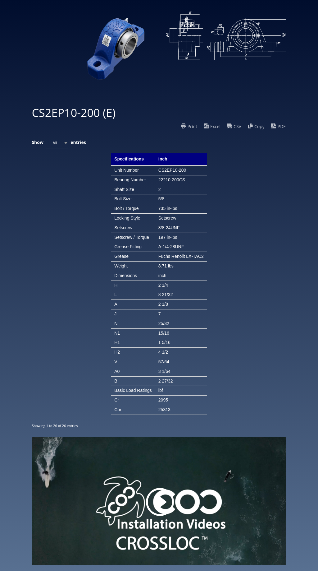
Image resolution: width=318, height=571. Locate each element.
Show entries (59, 142)
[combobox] (57, 142)
